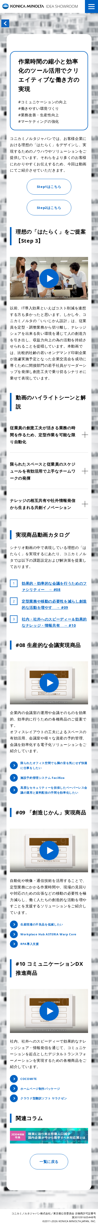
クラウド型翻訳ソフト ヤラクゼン (43, 1098)
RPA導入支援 (29, 944)
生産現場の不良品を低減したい (41, 924)
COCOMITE (28, 1079)
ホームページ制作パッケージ (40, 1089)
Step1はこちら (49, 186)
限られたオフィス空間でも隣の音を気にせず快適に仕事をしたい (53, 765)
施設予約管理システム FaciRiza (42, 778)
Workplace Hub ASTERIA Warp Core (48, 934)
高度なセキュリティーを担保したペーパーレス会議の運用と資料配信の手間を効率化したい (53, 790)
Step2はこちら (49, 207)
